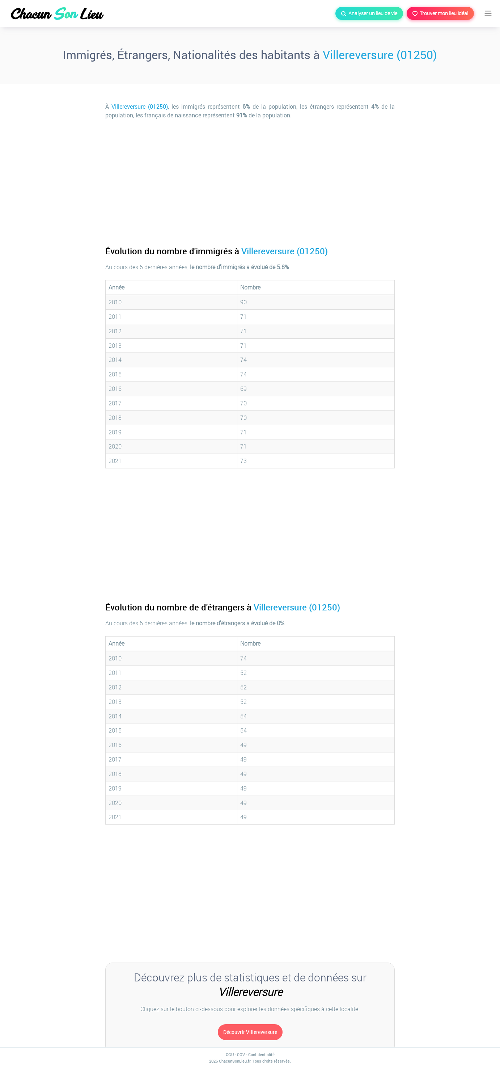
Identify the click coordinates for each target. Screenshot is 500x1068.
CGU (230, 1054)
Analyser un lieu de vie (369, 13)
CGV (241, 1054)
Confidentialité (261, 1054)
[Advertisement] (250, 177)
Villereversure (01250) (380, 54)
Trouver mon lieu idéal (440, 13)
